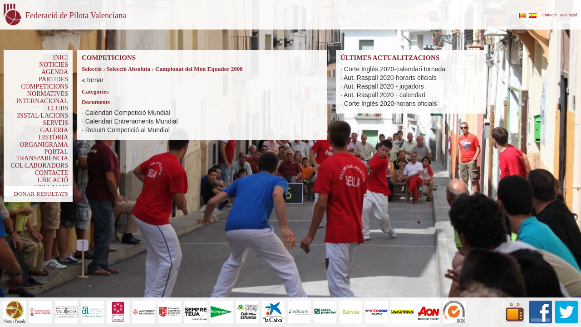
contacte (549, 14)
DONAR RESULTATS (41, 193)
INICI (60, 57)
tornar (95, 80)
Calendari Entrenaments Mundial (131, 121)
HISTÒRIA (53, 137)
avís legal (568, 14)
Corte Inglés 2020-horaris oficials (390, 103)
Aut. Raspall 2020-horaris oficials (390, 77)
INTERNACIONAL (42, 101)
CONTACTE (51, 172)
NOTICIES (53, 64)
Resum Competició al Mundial (127, 130)
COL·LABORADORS (39, 165)
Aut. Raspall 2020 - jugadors (384, 86)
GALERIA (54, 130)
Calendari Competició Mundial (127, 112)
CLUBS (58, 108)
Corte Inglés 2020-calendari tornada (394, 69)
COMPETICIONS (44, 86)
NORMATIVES (47, 93)
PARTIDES (53, 79)
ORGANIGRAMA (44, 144)
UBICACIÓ (52, 180)
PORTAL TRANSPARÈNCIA (42, 155)
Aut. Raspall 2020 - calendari (384, 95)
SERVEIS (55, 122)
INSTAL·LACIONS (42, 115)
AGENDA (54, 72)
